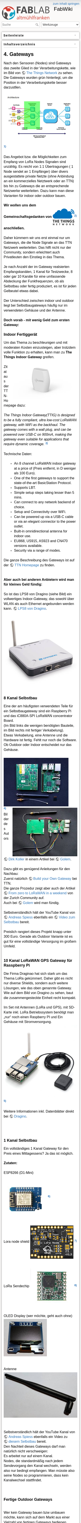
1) (5, 146)
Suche (37, 24)
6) (49, 1196)
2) (75, 215)
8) (75, 1285)
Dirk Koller (16, 859)
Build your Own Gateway (52, 878)
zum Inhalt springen (66, 3)
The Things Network (41, 73)
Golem (65, 859)
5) (5, 1100)
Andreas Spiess (20, 917)
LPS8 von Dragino (32, 608)
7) (75, 1240)
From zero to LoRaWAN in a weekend (37, 893)
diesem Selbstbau (22, 1441)
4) (5, 808)
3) (46, 443)
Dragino (20, 1116)
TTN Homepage (26, 565)
